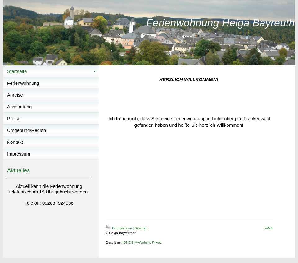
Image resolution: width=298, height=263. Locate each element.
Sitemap (141, 228)
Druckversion (119, 228)
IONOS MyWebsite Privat (141, 242)
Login (269, 227)
